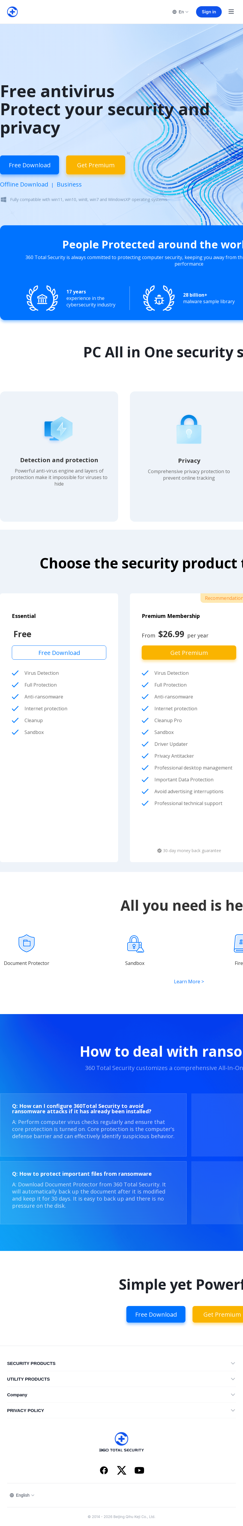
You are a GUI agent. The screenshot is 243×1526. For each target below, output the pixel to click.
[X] (121, 1471)
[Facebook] (104, 1471)
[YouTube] (139, 1471)
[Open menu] (231, 12)
